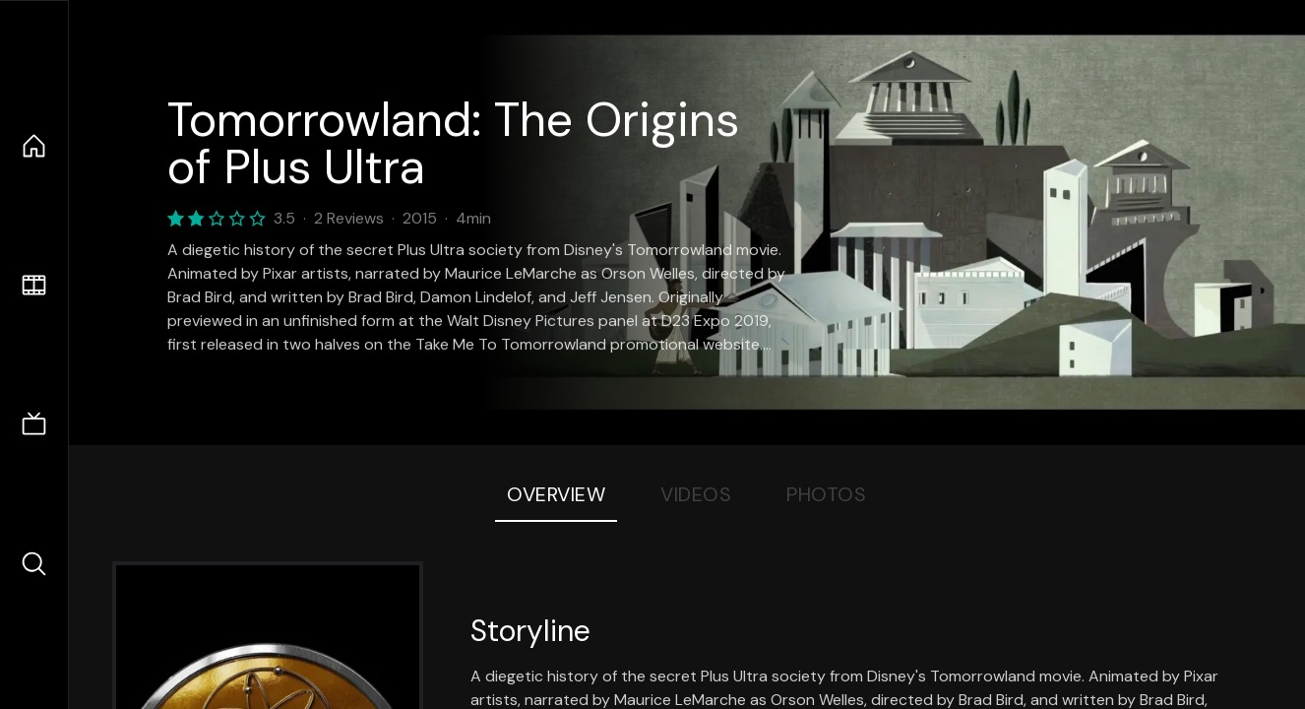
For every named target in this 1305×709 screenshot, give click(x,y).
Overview (556, 494)
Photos (826, 494)
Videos (695, 494)
